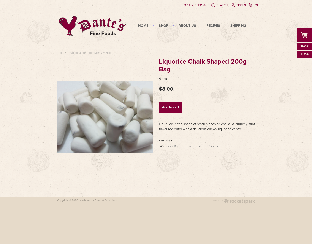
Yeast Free (214, 146)
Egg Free (191, 146)
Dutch (170, 146)
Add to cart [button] (170, 107)
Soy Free (202, 146)
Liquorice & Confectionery (83, 53)
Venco (107, 53)
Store (60, 53)
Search (219, 5)
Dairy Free (179, 146)
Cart (255, 5)
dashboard (86, 200)
